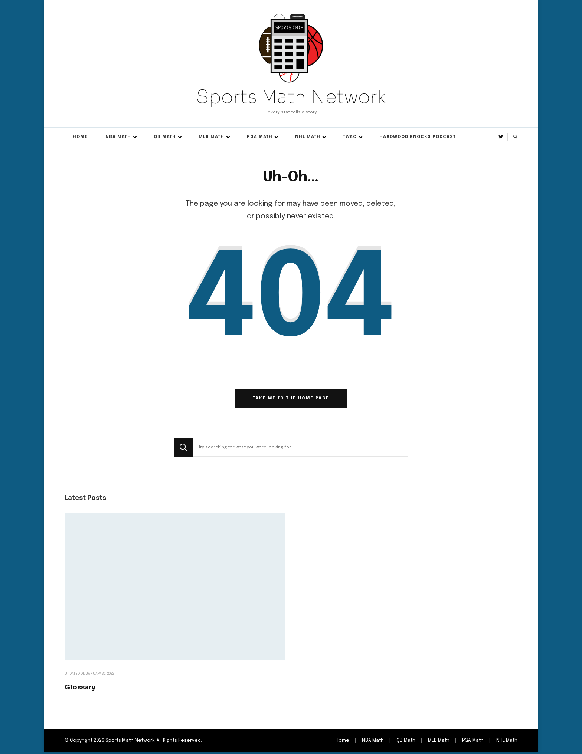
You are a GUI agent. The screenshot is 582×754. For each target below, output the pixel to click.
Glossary (81, 688)
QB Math (165, 137)
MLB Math (211, 137)
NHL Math (307, 137)
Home (80, 137)
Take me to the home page (291, 400)
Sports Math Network (291, 96)
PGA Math (259, 137)
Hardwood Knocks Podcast (417, 137)
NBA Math (118, 137)
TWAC (350, 137)
